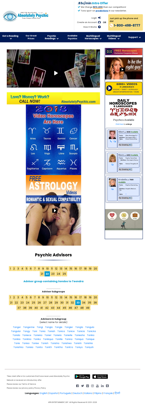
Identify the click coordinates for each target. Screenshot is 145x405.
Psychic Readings (52, 37)
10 (47, 268)
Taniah (51, 331)
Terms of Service (29, 384)
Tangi (40, 327)
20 (95, 268)
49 (87, 308)
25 (64, 274)
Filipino (98, 393)
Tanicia (81, 331)
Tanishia (88, 343)
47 (76, 308)
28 (50, 302)
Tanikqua (48, 339)
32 (72, 302)
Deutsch (77, 393)
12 (56, 268)
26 (39, 302)
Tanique (90, 339)
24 (58, 274)
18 (85, 268)
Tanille (59, 339)
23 (52, 274)
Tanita (39, 347)
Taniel (48, 335)
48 (82, 308)
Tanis (17, 343)
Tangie (58, 327)
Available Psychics (72, 37)
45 (64, 308)
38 (24, 308)
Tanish (44, 343)
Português (65, 393)
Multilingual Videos (114, 37)
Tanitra (69, 347)
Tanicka (91, 331)
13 (61, 268)
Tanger (17, 327)
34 (83, 302)
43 (52, 308)
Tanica (61, 331)
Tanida (16, 335)
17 (80, 268)
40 (36, 308)
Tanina (68, 339)
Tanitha (58, 347)
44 (58, 308)
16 (76, 268)
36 (95, 302)
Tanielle (68, 335)
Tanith (48, 347)
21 (42, 274)
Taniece (26, 335)
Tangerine (28, 327)
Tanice (71, 331)
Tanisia (29, 347)
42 (46, 308)
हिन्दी (117, 393)
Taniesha (80, 335)
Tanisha (55, 343)
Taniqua (79, 339)
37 (19, 308)
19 (90, 268)
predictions (102, 10)
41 (41, 308)
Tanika (90, 335)
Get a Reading (10, 37)
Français (108, 393)
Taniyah (89, 347)
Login (94, 18)
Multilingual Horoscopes (93, 37)
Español (53, 393)
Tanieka (37, 335)
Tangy (26, 331)
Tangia (49, 327)
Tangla (79, 327)
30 (61, 302)
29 (56, 302)
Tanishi (77, 343)
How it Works (90, 27)
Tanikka (27, 339)
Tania (42, 331)
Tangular (16, 331)
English (43, 393)
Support (134, 37)
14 (66, 268)
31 (67, 302)
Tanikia (16, 339)
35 (89, 302)
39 (30, 308)
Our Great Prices (31, 37)
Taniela (57, 335)
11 (52, 268)
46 (70, 308)
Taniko (37, 339)
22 (16, 302)
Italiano (88, 393)
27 (44, 302)
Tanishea (66, 343)
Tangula (89, 327)
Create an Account (87, 22)
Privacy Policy (40, 388)
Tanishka (18, 347)
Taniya (79, 347)
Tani (34, 331)
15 (71, 268)
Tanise (35, 343)
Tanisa (25, 343)
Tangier (69, 327)
